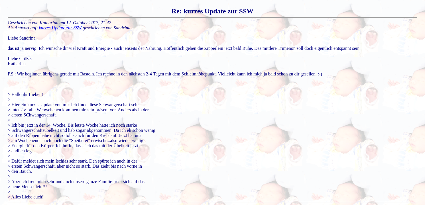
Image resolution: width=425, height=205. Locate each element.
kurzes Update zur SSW (60, 27)
